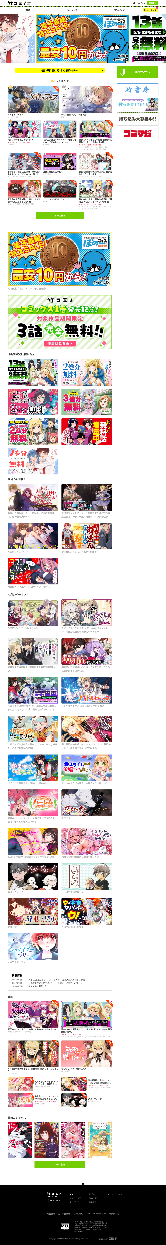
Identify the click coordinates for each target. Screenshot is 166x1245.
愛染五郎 (11, 144)
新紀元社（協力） (102, 149)
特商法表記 (114, 1214)
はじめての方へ (115, 1194)
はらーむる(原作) (94, 1088)
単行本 (92, 1194)
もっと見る (60, 215)
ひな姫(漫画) (12, 1073)
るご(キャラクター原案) (90, 1037)
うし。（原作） (13, 177)
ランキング (74, 1202)
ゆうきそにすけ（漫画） (99, 206)
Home (54, 1200)
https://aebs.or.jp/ (79, 1231)
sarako (45, 201)
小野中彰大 (47, 174)
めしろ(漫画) (65, 1071)
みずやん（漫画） (97, 147)
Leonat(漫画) (45, 1086)
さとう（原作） (84, 147)
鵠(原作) (37, 1086)
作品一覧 (93, 1198)
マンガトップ (75, 1198)
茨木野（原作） (84, 206)
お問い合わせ (64, 1214)
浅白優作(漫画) (93, 1101)
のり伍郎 (46, 144)
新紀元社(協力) (104, 1037)
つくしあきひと (13, 117)
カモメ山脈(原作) (25, 1032)
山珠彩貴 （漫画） (26, 177)
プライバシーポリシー (96, 1214)
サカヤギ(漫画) (40, 1104)
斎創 (62, 117)
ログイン (141, 3)
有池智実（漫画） (29, 204)
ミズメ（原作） (84, 177)
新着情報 (17, 975)
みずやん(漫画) (76, 1037)
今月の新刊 (60, 1164)
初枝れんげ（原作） (15, 204)
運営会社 (51, 1214)
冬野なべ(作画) (13, 1032)
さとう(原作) (65, 1037)
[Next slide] (162, 38)
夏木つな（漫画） (97, 177)
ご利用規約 (78, 1214)
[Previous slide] (3, 38)
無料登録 (152, 3)
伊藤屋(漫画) (105, 1088)
